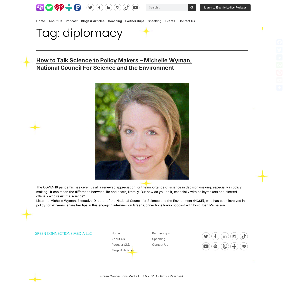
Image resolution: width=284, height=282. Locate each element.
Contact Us (187, 21)
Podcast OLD (120, 244)
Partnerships (134, 21)
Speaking (154, 21)
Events (170, 21)
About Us (55, 21)
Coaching (115, 21)
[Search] (192, 7)
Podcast (72, 21)
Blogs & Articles (92, 21)
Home (40, 21)
